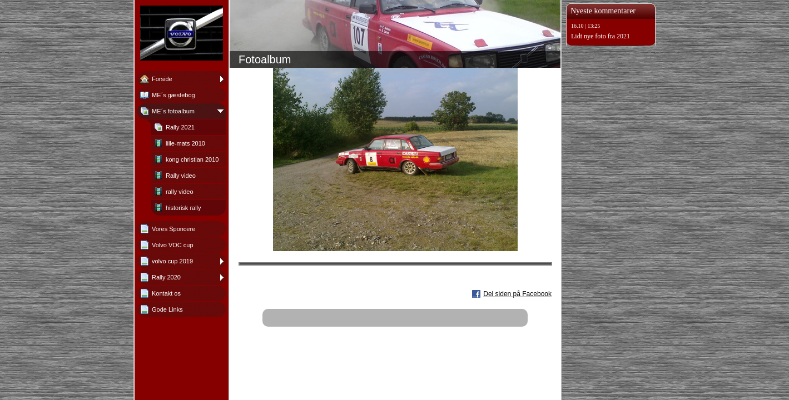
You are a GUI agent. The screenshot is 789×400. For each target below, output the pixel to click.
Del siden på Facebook (517, 294)
